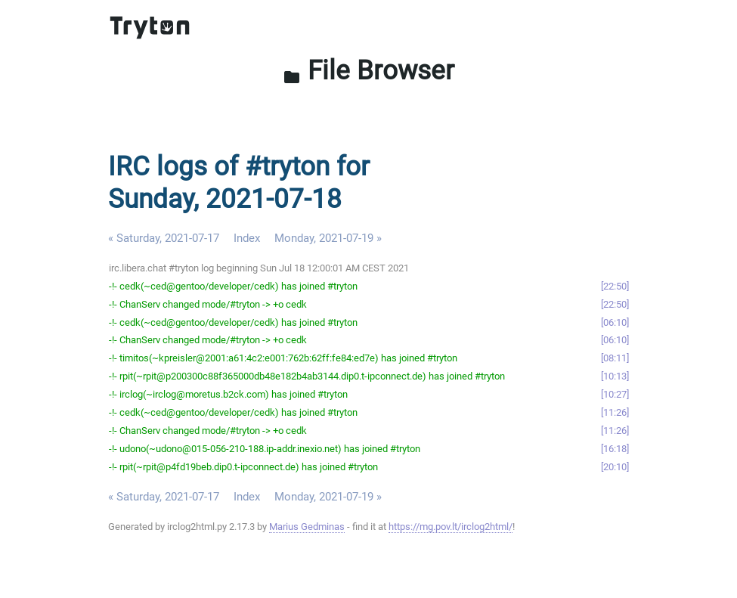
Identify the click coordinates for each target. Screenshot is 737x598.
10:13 (615, 376)
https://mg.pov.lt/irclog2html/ (450, 526)
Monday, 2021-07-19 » (328, 238)
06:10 (615, 322)
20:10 (615, 467)
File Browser (368, 70)
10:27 (615, 394)
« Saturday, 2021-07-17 (163, 238)
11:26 (615, 412)
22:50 (615, 286)
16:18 (615, 448)
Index (247, 238)
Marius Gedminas (307, 526)
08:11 (615, 358)
